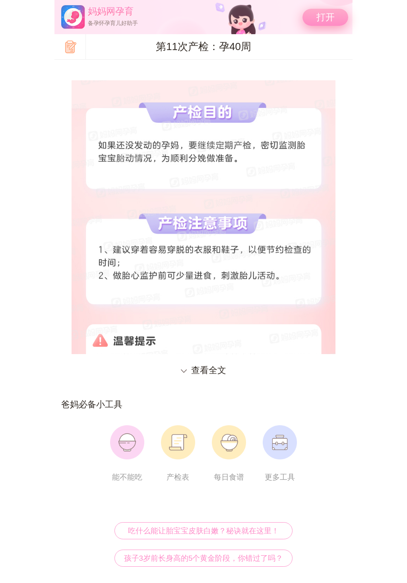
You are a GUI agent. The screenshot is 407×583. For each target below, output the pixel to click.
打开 (325, 17)
